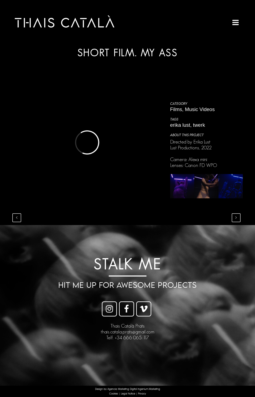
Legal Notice (128, 393)
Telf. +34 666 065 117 (127, 337)
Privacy (142, 393)
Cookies (113, 393)
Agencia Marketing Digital (122, 389)
